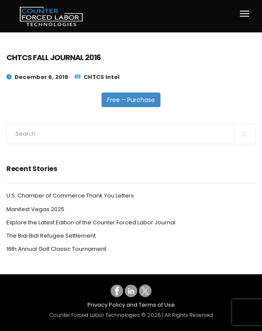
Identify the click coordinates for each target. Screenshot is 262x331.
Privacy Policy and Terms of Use (131, 305)
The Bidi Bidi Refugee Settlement (51, 236)
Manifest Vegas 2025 (35, 209)
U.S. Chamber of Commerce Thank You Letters (70, 196)
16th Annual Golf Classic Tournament (56, 249)
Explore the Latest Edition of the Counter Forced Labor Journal (90, 222)
